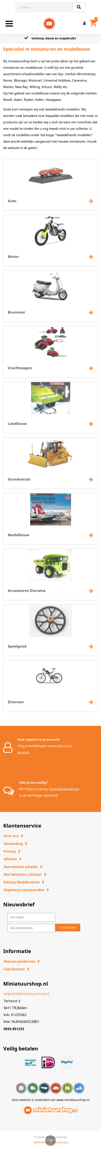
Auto (12, 203)
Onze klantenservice (64, 789)
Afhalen (10, 859)
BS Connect (60, 1142)
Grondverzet (19, 481)
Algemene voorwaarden (24, 890)
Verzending (13, 843)
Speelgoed (17, 648)
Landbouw (17, 425)
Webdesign (42, 1142)
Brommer (16, 314)
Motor (13, 258)
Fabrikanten (14, 969)
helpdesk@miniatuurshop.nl (26, 993)
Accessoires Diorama (26, 592)
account (23, 752)
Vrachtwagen (20, 370)
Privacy (10, 851)
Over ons (11, 836)
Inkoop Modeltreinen (22, 882)
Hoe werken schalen (21, 866)
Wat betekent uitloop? (23, 874)
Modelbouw (18, 537)
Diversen (16, 704)
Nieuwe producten (19, 961)
